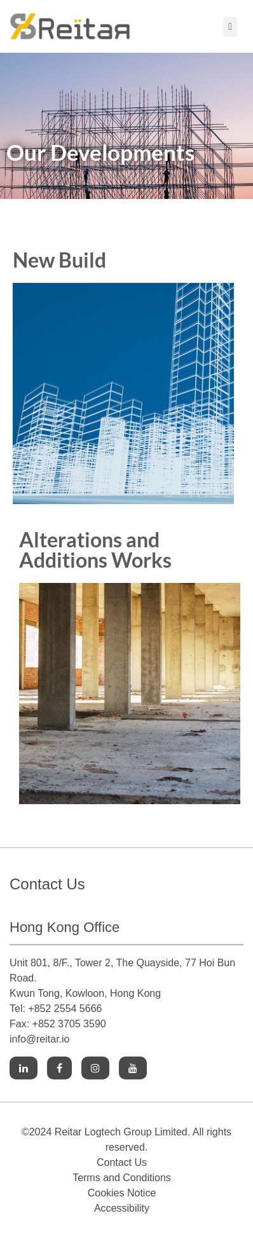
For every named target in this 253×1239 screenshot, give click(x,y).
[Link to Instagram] (95, 1068)
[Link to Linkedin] (24, 1068)
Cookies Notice (122, 1193)
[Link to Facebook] (59, 1068)
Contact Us (122, 1162)
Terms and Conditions (121, 1177)
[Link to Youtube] (133, 1068)
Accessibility (121, 1208)
